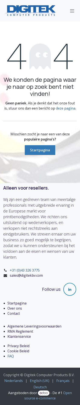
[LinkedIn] (69, 289)
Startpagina (40, 150)
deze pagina (65, 108)
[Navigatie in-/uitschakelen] (72, 11)
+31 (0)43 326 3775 (25, 270)
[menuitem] (13, 380)
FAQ (10, 356)
